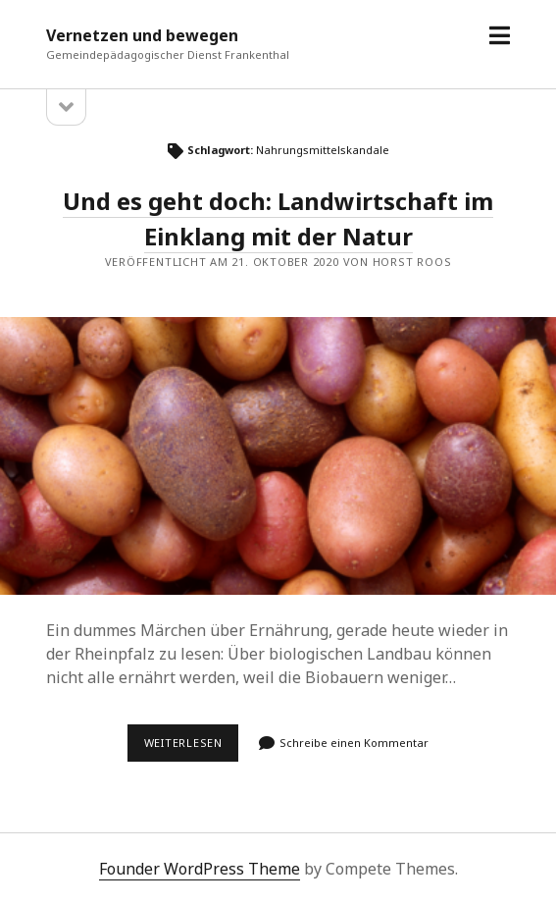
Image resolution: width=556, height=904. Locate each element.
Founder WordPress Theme (199, 868)
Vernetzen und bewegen (142, 35)
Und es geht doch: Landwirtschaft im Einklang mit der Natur (278, 456)
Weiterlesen (191, 748)
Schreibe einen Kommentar (354, 742)
